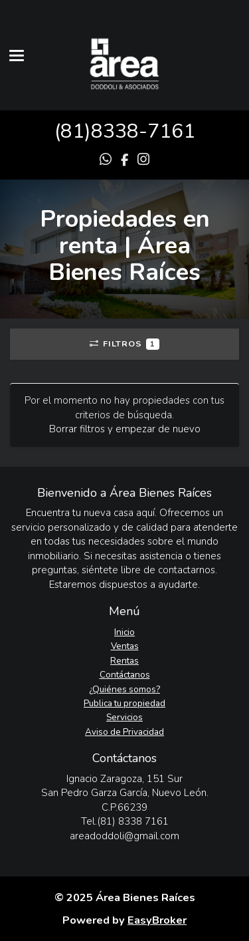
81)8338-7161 (127, 131)
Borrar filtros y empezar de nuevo (125, 429)
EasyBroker (157, 920)
